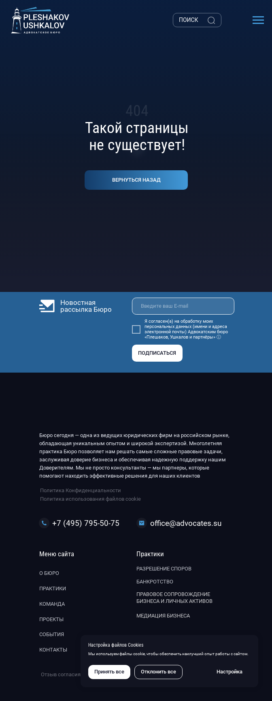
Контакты (53, 650)
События (51, 634)
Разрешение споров (163, 569)
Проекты (51, 619)
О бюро (49, 573)
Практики (52, 588)
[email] (183, 306)
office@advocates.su (185, 523)
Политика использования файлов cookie (90, 499)
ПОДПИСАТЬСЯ (157, 353)
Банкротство (154, 582)
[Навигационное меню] (258, 20)
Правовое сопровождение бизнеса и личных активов (174, 597)
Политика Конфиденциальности (80, 490)
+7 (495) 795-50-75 (85, 523)
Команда (52, 604)
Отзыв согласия (61, 674)
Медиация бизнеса (163, 616)
